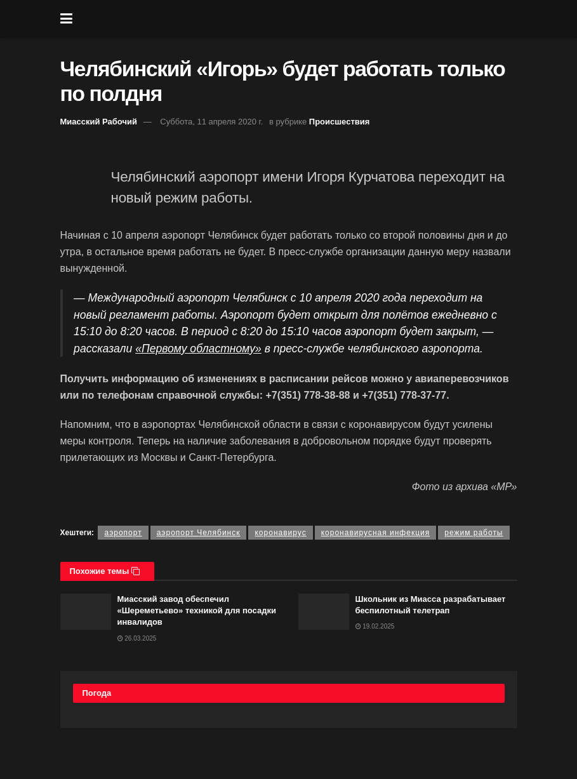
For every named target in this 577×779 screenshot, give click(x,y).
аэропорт (123, 532)
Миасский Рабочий (99, 121)
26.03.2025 (137, 638)
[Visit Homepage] (297, 19)
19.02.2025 (375, 626)
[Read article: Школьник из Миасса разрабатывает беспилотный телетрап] (323, 612)
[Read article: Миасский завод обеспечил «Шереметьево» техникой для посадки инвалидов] (85, 612)
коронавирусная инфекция (375, 532)
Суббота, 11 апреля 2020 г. (211, 121)
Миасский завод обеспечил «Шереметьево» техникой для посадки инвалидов (196, 610)
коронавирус (280, 532)
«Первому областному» (198, 348)
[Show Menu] (66, 19)
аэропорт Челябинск (199, 532)
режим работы (473, 532)
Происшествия (339, 121)
